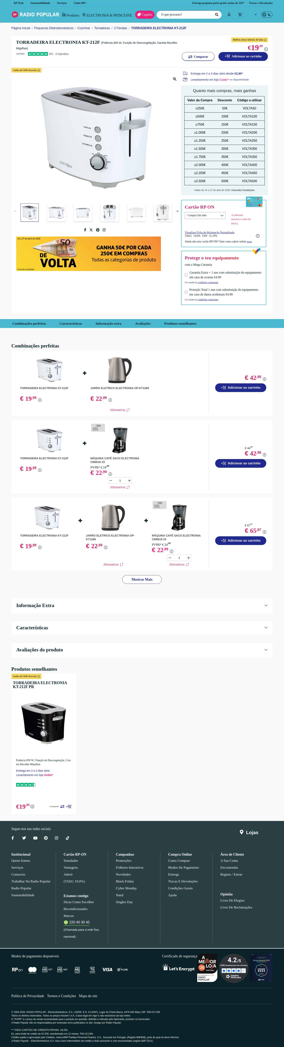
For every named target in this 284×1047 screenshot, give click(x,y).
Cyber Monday (126, 887)
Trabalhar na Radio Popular (30, 880)
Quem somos (20, 860)
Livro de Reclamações (235, 906)
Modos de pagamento (183, 866)
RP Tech (19, 3)
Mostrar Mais (142, 579)
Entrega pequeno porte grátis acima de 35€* (213, 3)
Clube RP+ (83, 3)
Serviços (65, 3)
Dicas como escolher (78, 901)
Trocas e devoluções (182, 880)
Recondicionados (75, 908)
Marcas (69, 915)
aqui (254, 240)
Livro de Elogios (231, 899)
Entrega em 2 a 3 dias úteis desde (217, 73)
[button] (177, 211)
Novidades (123, 873)
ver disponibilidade (240, 79)
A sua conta (229, 860)
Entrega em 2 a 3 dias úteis (32, 770)
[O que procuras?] (188, 14)
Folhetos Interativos (130, 866)
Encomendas (229, 866)
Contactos (18, 873)
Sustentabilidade (42, 3)
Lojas (250, 832)
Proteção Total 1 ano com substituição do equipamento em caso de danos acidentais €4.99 (225, 291)
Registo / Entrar (231, 873)
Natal (120, 894)
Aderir (68, 873)
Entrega (173, 873)
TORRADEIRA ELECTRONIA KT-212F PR (43, 684)
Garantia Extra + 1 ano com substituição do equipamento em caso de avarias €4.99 (218, 274)
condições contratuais (211, 282)
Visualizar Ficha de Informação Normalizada (211, 231)
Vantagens (71, 866)
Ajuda (172, 894)
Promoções (123, 860)
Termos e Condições (63, 995)
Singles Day (123, 901)
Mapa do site (90, 995)
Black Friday (124, 880)
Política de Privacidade (28, 995)
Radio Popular (20, 887)
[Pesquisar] (216, 14)
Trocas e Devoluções (260, 3)
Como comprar (179, 860)
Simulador (70, 860)
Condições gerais (180, 887)
